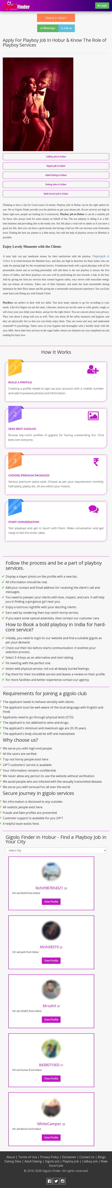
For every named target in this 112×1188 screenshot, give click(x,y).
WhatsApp (47, 28)
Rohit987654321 (51, 887)
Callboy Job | (91, 1161)
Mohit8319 (51, 946)
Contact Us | (88, 1157)
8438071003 (51, 1064)
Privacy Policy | (50, 1157)
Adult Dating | (34, 1161)
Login (102, 5)
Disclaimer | (70, 1157)
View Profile (51, 901)
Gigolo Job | (53, 1161)
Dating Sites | (14, 1161)
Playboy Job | (72, 1161)
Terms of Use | (28, 1157)
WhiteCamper (51, 1123)
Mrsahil (51, 1005)
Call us (66, 28)
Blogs (102, 1157)
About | (11, 1157)
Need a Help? (56, 18)
